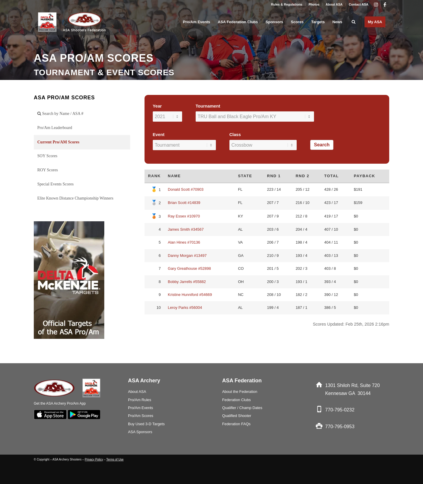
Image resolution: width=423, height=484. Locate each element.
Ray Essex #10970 (184, 216)
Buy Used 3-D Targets (146, 424)
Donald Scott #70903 (185, 189)
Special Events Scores (55, 184)
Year (157, 106)
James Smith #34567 (186, 229)
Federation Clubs (236, 400)
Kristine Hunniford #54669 (190, 294)
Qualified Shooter (236, 415)
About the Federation (239, 391)
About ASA (334, 4)
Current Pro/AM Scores (58, 142)
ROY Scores (47, 170)
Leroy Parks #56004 (185, 307)
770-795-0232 (340, 409)
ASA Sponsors (140, 432)
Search (322, 144)
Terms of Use (115, 459)
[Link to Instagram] (376, 4)
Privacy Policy (94, 459)
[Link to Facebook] (384, 4)
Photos (313, 4)
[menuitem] (287, 4)
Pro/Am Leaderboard (54, 127)
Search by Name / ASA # (60, 113)
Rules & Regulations (286, 4)
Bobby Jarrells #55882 (187, 281)
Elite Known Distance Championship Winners (75, 198)
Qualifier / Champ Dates (242, 408)
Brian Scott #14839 (184, 202)
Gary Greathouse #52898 (189, 268)
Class (235, 134)
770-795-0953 (340, 426)
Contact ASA (358, 4)
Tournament (208, 106)
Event (158, 134)
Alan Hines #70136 (184, 242)
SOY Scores (47, 156)
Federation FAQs (236, 424)
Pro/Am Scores (140, 415)
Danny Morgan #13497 (187, 255)
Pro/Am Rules (139, 400)
